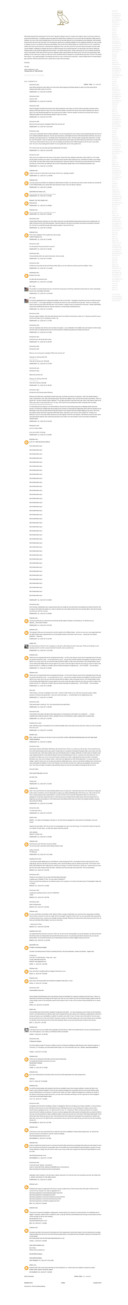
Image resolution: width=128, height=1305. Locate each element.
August (114, 22)
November (115, 15)
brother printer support (35, 1269)
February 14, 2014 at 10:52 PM (40, 150)
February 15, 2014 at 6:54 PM (40, 421)
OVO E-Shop (116, 294)
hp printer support (48, 1269)
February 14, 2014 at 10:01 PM (40, 126)
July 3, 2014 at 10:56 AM (38, 1081)
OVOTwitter (116, 300)
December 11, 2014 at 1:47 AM (40, 1158)
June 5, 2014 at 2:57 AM (38, 1052)
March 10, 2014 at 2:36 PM (39, 870)
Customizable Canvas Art (36, 990)
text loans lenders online (45, 1096)
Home (63, 1283)
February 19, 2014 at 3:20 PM (40, 718)
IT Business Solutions (35, 1041)
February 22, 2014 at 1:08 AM (40, 742)
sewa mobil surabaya (35, 1245)
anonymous (32, 272)
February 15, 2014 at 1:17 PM (40, 320)
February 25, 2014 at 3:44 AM (40, 837)
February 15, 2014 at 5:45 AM (40, 249)
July (113, 28)
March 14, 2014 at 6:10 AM (39, 885)
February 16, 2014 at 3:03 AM (40, 600)
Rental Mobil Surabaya (35, 1254)
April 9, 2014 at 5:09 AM (38, 973)
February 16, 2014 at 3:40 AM (40, 613)
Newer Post (28, 1283)
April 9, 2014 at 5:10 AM (38, 983)
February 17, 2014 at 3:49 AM (40, 685)
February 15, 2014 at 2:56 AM (40, 187)
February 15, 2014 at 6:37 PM (40, 363)
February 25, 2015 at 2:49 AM (40, 1179)
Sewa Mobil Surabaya (35, 1258)
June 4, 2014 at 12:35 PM (38, 1034)
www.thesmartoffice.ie (92, 1047)
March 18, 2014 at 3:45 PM (39, 897)
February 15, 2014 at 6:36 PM (40, 342)
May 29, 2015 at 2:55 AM (38, 1203)
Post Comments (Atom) (38, 1286)
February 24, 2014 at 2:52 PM (40, 813)
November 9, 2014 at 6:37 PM (40, 1122)
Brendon (31, 734)
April (114, 34)
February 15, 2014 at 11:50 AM (40, 282)
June (113, 30)
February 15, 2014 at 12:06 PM (40, 309)
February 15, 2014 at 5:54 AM (40, 258)
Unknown (32, 170)
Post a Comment (29, 1276)
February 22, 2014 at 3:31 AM (40, 783)
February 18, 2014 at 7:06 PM (40, 707)
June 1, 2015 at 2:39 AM (38, 1241)
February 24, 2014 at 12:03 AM (40, 803)
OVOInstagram (117, 298)
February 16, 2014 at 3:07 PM (40, 625)
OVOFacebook (117, 296)
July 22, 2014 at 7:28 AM (38, 1099)
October (115, 17)
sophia (31, 643)
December (115, 43)
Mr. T (30, 286)
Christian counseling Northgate (38, 947)
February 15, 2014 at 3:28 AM (40, 205)
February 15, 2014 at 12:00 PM (40, 293)
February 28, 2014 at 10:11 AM (40, 854)
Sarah (31, 1009)
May (113, 32)
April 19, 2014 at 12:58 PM (39, 1005)
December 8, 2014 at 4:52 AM (40, 1138)
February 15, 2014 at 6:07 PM (40, 332)
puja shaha (32, 944)
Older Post (97, 1283)
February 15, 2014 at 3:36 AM (40, 214)
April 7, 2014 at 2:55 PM (38, 964)
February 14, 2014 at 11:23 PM (40, 166)
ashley (31, 1265)
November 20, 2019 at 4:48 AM (40, 1272)
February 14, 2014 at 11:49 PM (40, 175)
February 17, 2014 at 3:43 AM (40, 668)
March (114, 37)
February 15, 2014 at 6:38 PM (40, 385)
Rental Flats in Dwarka (35, 1063)
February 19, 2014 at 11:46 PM (40, 730)
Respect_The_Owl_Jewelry (37, 200)
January (115, 41)
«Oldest (76, 1276)
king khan (32, 439)
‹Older (81, 1276)
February (115, 13)
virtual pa (32, 1078)
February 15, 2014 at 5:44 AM (40, 239)
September (116, 20)
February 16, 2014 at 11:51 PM (40, 650)
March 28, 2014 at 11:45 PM (39, 940)
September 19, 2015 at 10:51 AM (41, 1260)
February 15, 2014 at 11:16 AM (40, 268)
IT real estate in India (92, 881)
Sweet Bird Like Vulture (36, 191)
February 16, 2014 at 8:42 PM (40, 638)
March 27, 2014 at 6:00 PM (39, 926)
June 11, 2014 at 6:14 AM (38, 1067)
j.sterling (31, 1027)
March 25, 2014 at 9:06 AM (39, 907)
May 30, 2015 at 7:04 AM (38, 1223)
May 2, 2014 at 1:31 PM (37, 1022)
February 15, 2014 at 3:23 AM (40, 196)
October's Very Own (10, 15)
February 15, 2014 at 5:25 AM (40, 227)
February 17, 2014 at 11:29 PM (40, 697)
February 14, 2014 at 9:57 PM (40, 117)
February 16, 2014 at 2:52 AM (40, 434)
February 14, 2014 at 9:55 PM (40, 92)
